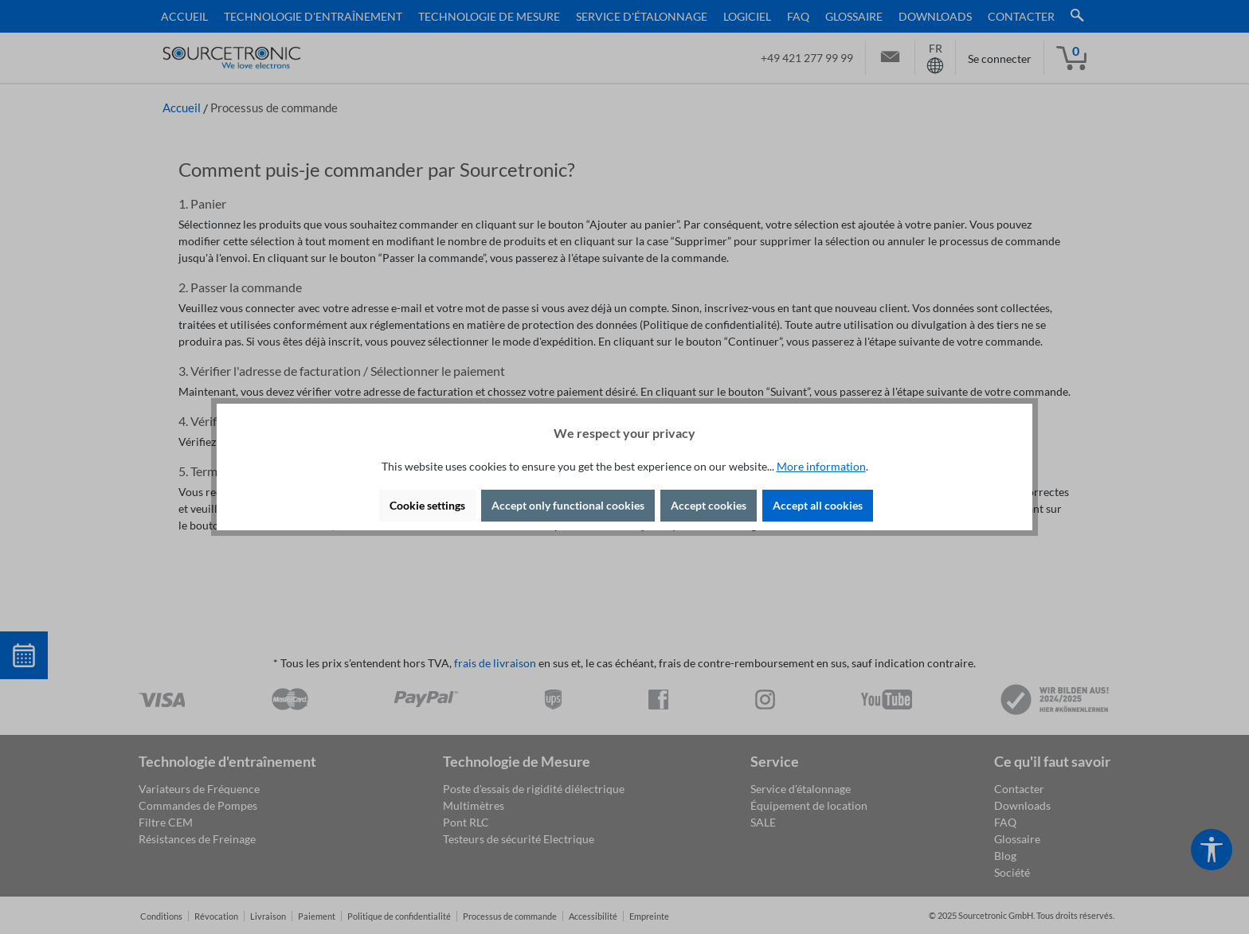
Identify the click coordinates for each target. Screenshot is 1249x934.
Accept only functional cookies (567, 505)
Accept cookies (708, 505)
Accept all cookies (818, 505)
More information (821, 466)
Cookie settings (427, 505)
